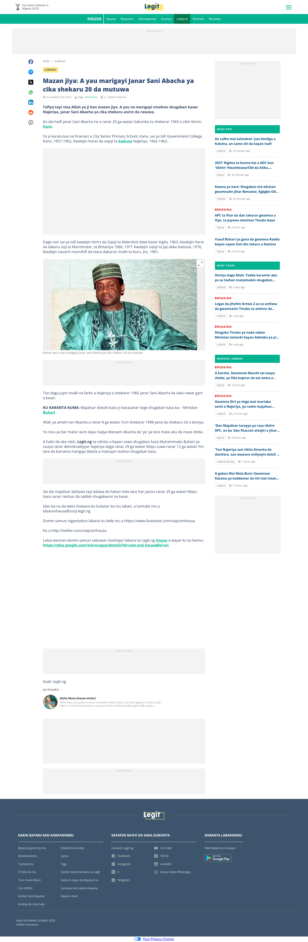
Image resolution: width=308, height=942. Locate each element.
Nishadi (198, 19)
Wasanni (127, 19)
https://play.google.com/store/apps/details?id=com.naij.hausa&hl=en (106, 545)
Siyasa (111, 19)
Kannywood (147, 19)
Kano (47, 127)
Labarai (182, 19)
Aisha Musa (91, 97)
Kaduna (125, 141)
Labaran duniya (226, 462)
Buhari (49, 413)
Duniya (166, 19)
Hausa (94, 19)
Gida (46, 61)
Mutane (215, 19)
